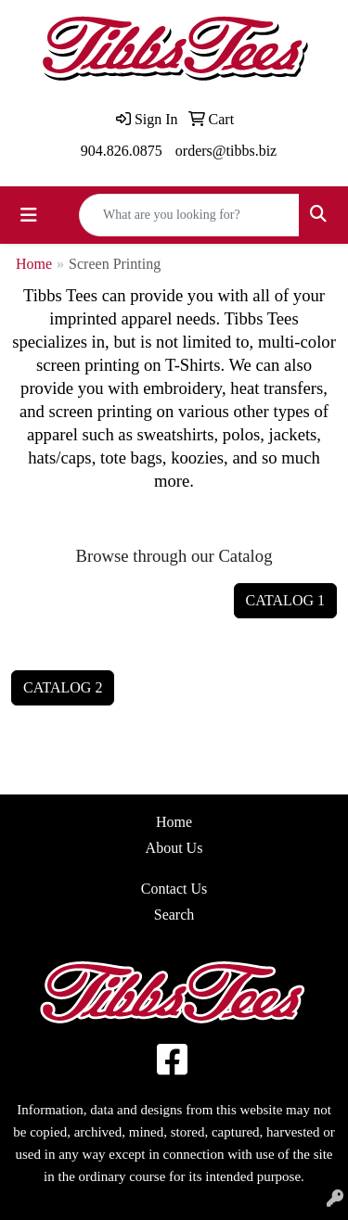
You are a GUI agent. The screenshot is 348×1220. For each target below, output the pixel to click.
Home (34, 264)
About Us (174, 848)
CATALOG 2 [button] (62, 687)
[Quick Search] (189, 215)
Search (174, 914)
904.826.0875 (121, 151)
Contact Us (174, 888)
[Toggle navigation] (28, 215)
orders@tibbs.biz (226, 151)
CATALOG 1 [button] (285, 600)
